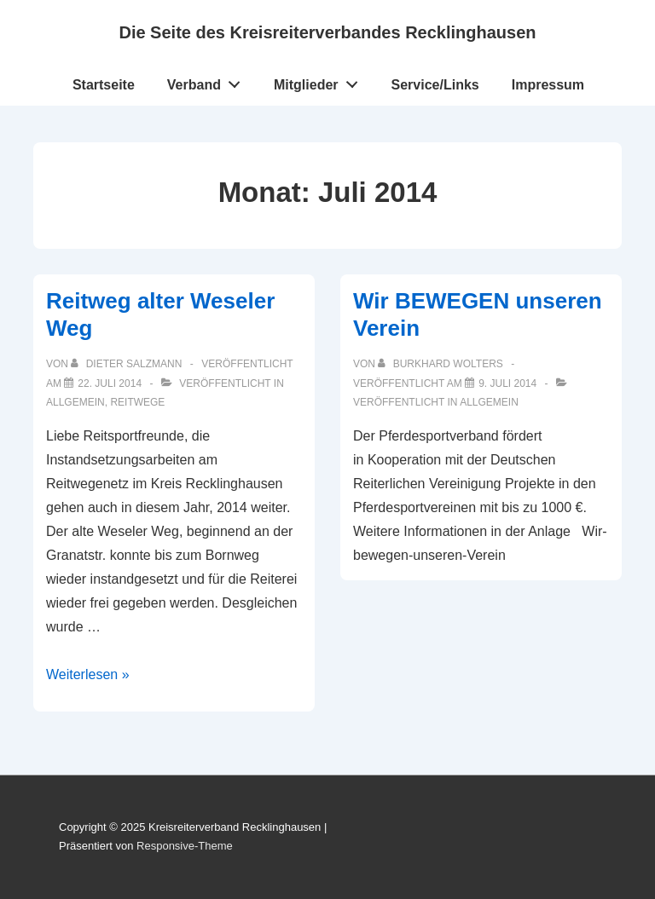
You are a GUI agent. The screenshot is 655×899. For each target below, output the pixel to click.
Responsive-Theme (184, 845)
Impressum (548, 85)
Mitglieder (320, 81)
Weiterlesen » (88, 674)
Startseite (103, 85)
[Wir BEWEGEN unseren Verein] (507, 383)
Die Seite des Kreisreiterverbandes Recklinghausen (327, 32)
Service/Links (435, 85)
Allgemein (75, 402)
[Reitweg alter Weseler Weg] (110, 383)
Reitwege (137, 402)
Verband (208, 81)
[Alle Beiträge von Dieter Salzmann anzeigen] (127, 364)
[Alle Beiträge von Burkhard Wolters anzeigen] (442, 364)
